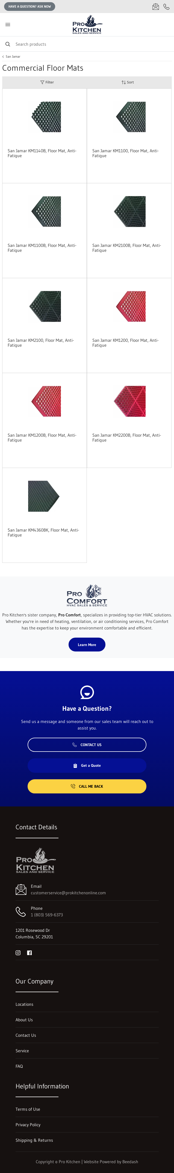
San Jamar (13, 56)
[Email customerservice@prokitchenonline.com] (155, 6)
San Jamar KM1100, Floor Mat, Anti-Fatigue (125, 153)
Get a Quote (87, 765)
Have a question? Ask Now (29, 6)
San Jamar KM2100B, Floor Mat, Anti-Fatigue (126, 248)
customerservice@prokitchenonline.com (68, 892)
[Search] (87, 43)
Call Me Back (87, 786)
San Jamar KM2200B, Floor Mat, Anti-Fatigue (126, 437)
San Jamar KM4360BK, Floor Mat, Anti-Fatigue (43, 532)
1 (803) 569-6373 (47, 914)
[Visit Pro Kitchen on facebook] (29, 952)
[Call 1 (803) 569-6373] (166, 6)
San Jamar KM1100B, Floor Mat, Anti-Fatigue (42, 248)
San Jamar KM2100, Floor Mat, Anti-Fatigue (41, 342)
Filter (47, 82)
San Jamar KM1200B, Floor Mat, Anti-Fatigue (42, 437)
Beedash (130, 1161)
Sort (128, 82)
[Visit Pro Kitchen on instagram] (18, 952)
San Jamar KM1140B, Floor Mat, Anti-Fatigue (42, 153)
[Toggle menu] (7, 24)
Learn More (87, 644)
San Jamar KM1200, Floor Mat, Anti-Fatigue (125, 342)
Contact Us (87, 744)
